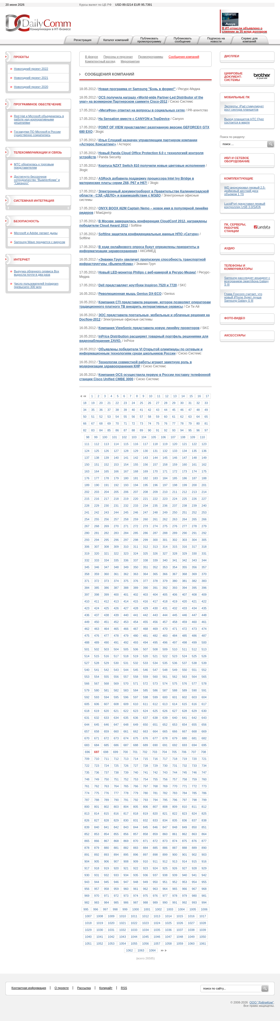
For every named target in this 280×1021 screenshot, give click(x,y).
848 (174, 827)
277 (184, 526)
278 (194, 526)
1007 (88, 916)
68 (101, 423)
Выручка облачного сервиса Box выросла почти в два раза (36, 273)
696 (87, 752)
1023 (145, 923)
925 (164, 868)
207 (135, 492)
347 (106, 567)
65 (206, 416)
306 (86, 546)
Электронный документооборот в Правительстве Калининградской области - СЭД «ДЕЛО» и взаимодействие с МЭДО (144, 193)
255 (96, 519)
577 (194, 683)
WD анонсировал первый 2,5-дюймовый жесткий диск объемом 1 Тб (245, 191)
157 (155, 464)
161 (194, 464)
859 (155, 834)
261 (155, 519)
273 (145, 526)
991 (174, 902)
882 (125, 847)
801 (96, 806)
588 (174, 690)
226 (194, 498)
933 (116, 875)
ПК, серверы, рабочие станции (235, 228)
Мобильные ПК (237, 97)
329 (184, 553)
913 (174, 861)
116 (135, 444)
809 (174, 806)
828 (106, 820)
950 (155, 882)
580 (96, 690)
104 (143, 437)
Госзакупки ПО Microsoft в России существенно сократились (37, 133)
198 (174, 485)
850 (194, 827)
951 (164, 882)
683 (86, 745)
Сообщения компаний (109, 74)
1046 (157, 936)
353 (164, 567)
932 (106, 875)
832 (145, 820)
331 (204, 553)
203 (96, 492)
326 (155, 553)
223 (164, 498)
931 (96, 875)
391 (155, 587)
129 (135, 450)
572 (145, 683)
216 (96, 498)
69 (109, 423)
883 (135, 847)
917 (86, 868)
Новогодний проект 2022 (31, 68)
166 (116, 471)
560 (155, 676)
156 (145, 464)
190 (96, 485)
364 (145, 574)
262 (164, 519)
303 (184, 539)
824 (194, 813)
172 (174, 471)
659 (106, 731)
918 (96, 868)
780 (145, 793)
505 (125, 649)
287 (155, 533)
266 (204, 519)
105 (153, 437)
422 (204, 601)
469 (155, 628)
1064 (152, 950)
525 (194, 656)
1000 (135, 909)
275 (164, 526)
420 (184, 601)
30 (181, 403)
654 (184, 724)
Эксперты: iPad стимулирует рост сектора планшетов (244, 108)
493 (135, 642)
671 (96, 738)
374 (116, 580)
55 (125, 416)
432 (174, 608)
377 (145, 580)
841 (106, 827)
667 (184, 731)
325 (145, 553)
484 (174, 635)
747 (204, 772)
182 (145, 478)
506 (135, 649)
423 (86, 608)
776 (106, 793)
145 (164, 457)
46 (181, 409)
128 (125, 450)
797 (184, 799)
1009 (111, 916)
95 (190, 430)
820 (155, 813)
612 (155, 704)
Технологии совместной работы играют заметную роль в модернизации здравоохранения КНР (135, 364)
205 (116, 492)
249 (164, 512)
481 (145, 635)
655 (194, 724)
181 (135, 478)
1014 (168, 916)
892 (96, 854)
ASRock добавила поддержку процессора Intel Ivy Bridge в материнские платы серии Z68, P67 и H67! (136, 181)
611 (145, 704)
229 (96, 505)
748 (86, 779)
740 (135, 772)
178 (106, 478)
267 (86, 526)
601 (174, 697)
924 (155, 868)
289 (174, 533)
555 (106, 676)
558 (135, 676)
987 (135, 902)
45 (173, 409)
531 (125, 663)
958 (106, 888)
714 (135, 758)
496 (164, 642)
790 (116, 799)
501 (86, 649)
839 (86, 827)
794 (155, 799)
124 (86, 450)
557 (125, 676)
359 (96, 574)
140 (116, 457)
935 (135, 875)
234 (145, 505)
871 (145, 841)
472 (184, 628)
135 (194, 450)
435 (204, 608)
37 (109, 409)
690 (155, 745)
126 (106, 450)
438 (106, 615)
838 (204, 820)
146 (174, 457)
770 (174, 786)
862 (184, 834)
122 (194, 444)
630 (204, 711)
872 (155, 841)
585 (145, 690)
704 (164, 752)
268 (96, 526)
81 (206, 423)
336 (125, 560)
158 (164, 464)
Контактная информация (28, 988)
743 (164, 772)
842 (116, 827)
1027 (191, 923)
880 (106, 847)
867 (106, 841)
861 (174, 834)
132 (164, 450)
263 (174, 519)
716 (155, 758)
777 (116, 793)
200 (194, 485)
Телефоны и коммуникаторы (238, 267)
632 (96, 717)
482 (155, 635)
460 (194, 622)
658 (96, 731)
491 (116, 642)
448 (204, 615)
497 (174, 642)
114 (116, 444)
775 (96, 793)
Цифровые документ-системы (233, 77)
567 (96, 683)
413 (116, 601)
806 (145, 806)
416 (145, 601)
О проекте (61, 988)
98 (87, 437)
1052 (99, 943)
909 (135, 861)
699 (115, 752)
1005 (192, 909)
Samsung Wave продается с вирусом (39, 242)
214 (204, 492)
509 (164, 649)
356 (194, 567)
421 (194, 601)
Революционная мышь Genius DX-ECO (130, 294)
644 (86, 724)
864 (204, 834)
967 (194, 888)
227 (204, 498)
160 (184, 464)
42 (149, 409)
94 (181, 430)
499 (194, 642)
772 (194, 786)
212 (184, 492)
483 (164, 635)
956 (86, 888)
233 (135, 505)
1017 (202, 916)
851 (204, 827)
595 (116, 697)
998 (115, 909)
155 (135, 464)
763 (106, 786)
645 (96, 724)
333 (96, 560)
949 (145, 882)
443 (155, 615)
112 (96, 444)
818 (135, 813)
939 (174, 875)
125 (96, 450)
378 (155, 580)
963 (155, 888)
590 (194, 690)
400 (116, 594)
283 (116, 533)
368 (184, 574)
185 (174, 478)
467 (135, 628)
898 (155, 854)
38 (117, 409)
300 (155, 539)
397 (86, 594)
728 (145, 765)
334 (106, 560)
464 (106, 628)
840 (96, 827)
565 (204, 676)
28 (165, 403)
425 (106, 608)
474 (204, 628)
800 (86, 806)
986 (125, 902)
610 (135, 704)
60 (165, 416)
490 (106, 642)
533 (145, 663)
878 (86, 847)
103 (134, 437)
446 (184, 615)
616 (194, 704)
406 (174, 594)
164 (96, 471)
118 (155, 444)
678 (164, 738)
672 (106, 738)
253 (204, 512)
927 (184, 868)
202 (86, 492)
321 (106, 553)
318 (204, 546)
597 (135, 697)
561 (164, 676)
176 (86, 478)
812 (204, 806)
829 (116, 820)
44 (165, 409)
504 (116, 649)
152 (106, 464)
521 (155, 656)
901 (184, 854)
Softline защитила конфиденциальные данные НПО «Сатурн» (148, 234)
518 (125, 656)
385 (96, 587)
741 (145, 772)
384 (86, 587)
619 (96, 711)
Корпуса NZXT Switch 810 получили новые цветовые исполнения (151, 166)
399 (106, 594)
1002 (158, 909)
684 (96, 745)
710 (96, 758)
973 (125, 895)
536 (174, 663)
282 (106, 533)
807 (155, 806)
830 (125, 820)
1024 (157, 923)
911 (155, 861)
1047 (168, 936)
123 (204, 444)
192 (116, 485)
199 (184, 485)
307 (96, 546)
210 (164, 492)
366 (164, 574)
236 (164, 505)
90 (149, 430)
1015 (179, 916)
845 (145, 827)
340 (164, 560)
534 (155, 663)
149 (204, 457)
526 (204, 656)
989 (155, 902)
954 (194, 882)
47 (190, 409)
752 (125, 779)
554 (96, 676)
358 (86, 574)
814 (96, 813)
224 (174, 498)
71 (125, 423)
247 (145, 512)
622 (125, 711)
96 (198, 430)
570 (125, 683)
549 (174, 669)
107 (173, 437)
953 (184, 882)
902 (194, 854)
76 (165, 423)
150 (86, 464)
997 (105, 909)
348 (116, 567)
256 (106, 519)
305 (204, 539)
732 (184, 765)
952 (174, 882)
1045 (145, 936)
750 (106, 779)
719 (184, 758)
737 (106, 772)
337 (135, 560)
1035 (157, 929)
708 (203, 752)
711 (106, 758)
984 (106, 902)
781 (155, 793)
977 (164, 895)
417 (155, 601)
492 (125, 642)
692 (174, 745)
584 (135, 690)
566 (86, 683)
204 (106, 492)
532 (135, 663)
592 (86, 697)
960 (125, 888)
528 (96, 663)
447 (194, 615)
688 (135, 745)
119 (164, 444)
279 (204, 526)
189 (86, 485)
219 (125, 498)
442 (145, 615)
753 (135, 779)
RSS (124, 988)
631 (86, 717)
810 (184, 806)
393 (174, 587)
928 (194, 868)
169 (145, 471)
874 (174, 841)
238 (184, 505)
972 (116, 895)
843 (125, 827)
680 (184, 738)
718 (174, 758)
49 (206, 409)
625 (155, 711)
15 (191, 396)
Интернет (22, 259)
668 (194, 731)
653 (174, 724)
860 (164, 834)
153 (116, 464)
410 (86, 601)
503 (106, 649)
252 (194, 512)
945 (106, 882)
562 (174, 676)
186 (184, 478)
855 (116, 834)
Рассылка (84, 988)
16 (199, 396)
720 (194, 758)
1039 (202, 929)
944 (96, 882)
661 (125, 731)
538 (194, 663)
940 (184, 875)
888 (184, 847)
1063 (141, 950)
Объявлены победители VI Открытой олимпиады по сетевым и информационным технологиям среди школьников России (141, 351)
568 (106, 683)
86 (117, 430)
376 (135, 580)
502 (96, 649)
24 (133, 403)
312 (145, 546)
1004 (181, 909)
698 (105, 752)
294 (96, 539)
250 (174, 512)
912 (164, 861)
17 (207, 396)
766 (135, 786)
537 (184, 663)
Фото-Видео (234, 318)
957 (96, 888)
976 (155, 895)
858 (145, 834)
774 (86, 793)
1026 (179, 923)
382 (194, 580)
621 (116, 711)
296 (116, 539)
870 (135, 841)
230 (106, 505)
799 (204, 799)
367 (174, 574)
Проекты (21, 57)
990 (164, 902)
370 (204, 574)
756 (164, 779)
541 (96, 669)
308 (106, 546)
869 (125, 841)
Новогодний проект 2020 (31, 86)
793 (145, 799)
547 (155, 669)
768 (155, 786)
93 (173, 430)
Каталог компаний (116, 40)
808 (164, 806)
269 (106, 526)
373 (106, 580)
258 (125, 519)
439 (116, 615)
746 (194, 772)
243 (106, 512)
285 (135, 533)
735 (86, 772)
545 (135, 669)
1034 (145, 929)
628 (184, 711)
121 (184, 444)
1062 (129, 950)
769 (164, 786)
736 (96, 772)
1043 (122, 936)
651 (155, 724)
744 (174, 772)
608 (116, 704)
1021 (122, 923)
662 (135, 731)
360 (106, 574)
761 (86, 786)
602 (184, 697)
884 (145, 847)
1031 (111, 929)
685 (106, 745)
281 (96, 533)
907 (116, 861)
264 (184, 519)
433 (184, 608)
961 (135, 888)
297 (125, 539)
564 (194, 676)
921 (125, 868)
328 (174, 553)
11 (158, 396)
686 (116, 745)
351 (145, 567)
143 (145, 457)
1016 (191, 916)
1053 (111, 943)
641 (184, 717)
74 (149, 423)
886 (164, 847)
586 (155, 690)
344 (204, 560)
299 (145, 539)
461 (204, 622)
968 (204, 888)
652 (164, 724)
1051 (88, 943)
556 (116, 676)
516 (106, 656)
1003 (170, 909)
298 (135, 539)
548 (164, 669)
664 (155, 731)
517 (116, 656)
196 (155, 485)
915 (194, 861)
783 (174, 793)
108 (182, 437)
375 (125, 580)
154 (125, 464)
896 (135, 854)
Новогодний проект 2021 (31, 77)
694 (194, 745)
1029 (88, 929)
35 (93, 409)
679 (174, 738)
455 (145, 622)
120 (174, 444)
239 (194, 505)
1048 (179, 936)
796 (174, 799)
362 (125, 574)
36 (101, 409)
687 (125, 745)
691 (164, 745)
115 (125, 444)
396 (204, 587)
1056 (145, 943)
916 (204, 861)
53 (109, 416)
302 (174, 539)
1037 (179, 929)
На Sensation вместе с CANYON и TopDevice (134, 119)
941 (194, 875)
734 (204, 765)
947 (125, 882)
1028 (202, 923)
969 (86, 895)
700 (125, 752)
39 (125, 409)
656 (204, 724)
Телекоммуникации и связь (38, 152)
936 (145, 875)
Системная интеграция (34, 200)
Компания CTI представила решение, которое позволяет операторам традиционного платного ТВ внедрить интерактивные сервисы (145, 304)
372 (96, 580)
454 (135, 622)
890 (204, 847)
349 (125, 567)
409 (204, 594)
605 (86, 704)
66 (84, 423)
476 (96, 635)
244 (116, 512)
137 (86, 457)
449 (86, 622)
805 (135, 806)
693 (184, 745)
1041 (99, 936)
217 (106, 498)
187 (194, 478)
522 (164, 656)
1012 (145, 916)
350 (135, 567)
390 (145, 587)
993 (194, 902)
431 (164, 608)
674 (125, 738)
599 (155, 697)
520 (145, 656)
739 (125, 772)
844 (135, 827)
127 (116, 450)
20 (101, 403)
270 (116, 526)
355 (184, 567)
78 (181, 423)
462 (86, 628)
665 (164, 731)
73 (141, 423)
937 (155, 875)
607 (106, 704)
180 (125, 478)
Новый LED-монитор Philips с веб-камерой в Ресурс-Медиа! (147, 272)
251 (184, 512)
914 (184, 861)
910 (145, 861)
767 (145, 786)
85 (109, 430)
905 (96, 861)
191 (106, 485)
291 (194, 533)
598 (145, 697)
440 (125, 615)
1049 (191, 936)
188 (204, 478)
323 (125, 553)
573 (155, 683)
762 (96, 786)
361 (116, 574)
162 (204, 464)
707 (193, 752)
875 (184, 841)
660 (116, 731)
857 (135, 834)
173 (184, 471)
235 (155, 505)
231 (116, 505)
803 (116, 806)
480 (135, 635)
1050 (202, 936)
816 (116, 813)
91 (157, 430)
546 (145, 669)
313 (155, 546)
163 (86, 471)
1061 (202, 943)
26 (149, 403)
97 (206, 430)
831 (135, 820)
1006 (204, 909)
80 (198, 423)
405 (164, 594)
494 (145, 642)
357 (204, 567)
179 (116, 478)
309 (116, 546)
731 (174, 765)
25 (141, 403)
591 (204, 690)
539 (204, 663)
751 (116, 779)
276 (174, 526)
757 (174, 779)
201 (204, 485)
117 (145, 444)
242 (96, 512)
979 (184, 895)
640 (174, 717)
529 (106, 663)
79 (190, 423)
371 (86, 580)
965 (174, 888)
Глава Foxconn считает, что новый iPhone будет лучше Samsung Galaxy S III (243, 297)
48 (198, 409)
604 (204, 697)
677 (155, 738)
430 (155, 608)
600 (164, 697)
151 (96, 464)
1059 (179, 943)
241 (86, 512)
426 (116, 608)
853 (96, 834)
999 (124, 909)
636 (135, 717)
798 (194, 799)
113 (106, 444)
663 (145, 731)
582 (116, 690)
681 (194, 738)
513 (204, 649)
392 (164, 587)
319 (86, 553)
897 (145, 854)
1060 (191, 943)
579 (86, 690)
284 (125, 533)
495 (155, 642)
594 (106, 697)
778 (125, 793)
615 (184, 704)
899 (164, 854)
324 (135, 553)
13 (175, 396)
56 (133, 416)
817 (125, 813)
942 (204, 875)
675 (135, 738)
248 (155, 512)
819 (145, 813)
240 (204, 505)
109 (192, 437)
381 (184, 580)
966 (184, 888)
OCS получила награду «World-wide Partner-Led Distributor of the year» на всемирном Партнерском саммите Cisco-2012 (141, 100)
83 (93, 430)
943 (86, 882)
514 (86, 656)
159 (174, 464)
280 (86, 533)
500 (204, 642)
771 (184, 786)
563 (184, 676)
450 (96, 622)
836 (184, 820)
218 (116, 498)
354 (174, 567)
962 (145, 888)
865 (86, 841)
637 (145, 717)
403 (145, 594)
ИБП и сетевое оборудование (237, 159)
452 (116, 622)
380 (174, 580)
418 (164, 601)
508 (155, 649)
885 (155, 847)
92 (165, 430)
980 (194, 895)
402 (135, 594)
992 (184, 902)
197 (164, 485)
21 (109, 403)
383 (204, 580)
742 (155, 772)
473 (194, 628)
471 (174, 628)
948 (135, 882)
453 (125, 622)
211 (174, 492)
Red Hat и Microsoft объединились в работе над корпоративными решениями (39, 119)
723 (96, 765)
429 (145, 608)
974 (135, 895)
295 (106, 539)
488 (86, 642)
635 (125, 717)
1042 (111, 936)
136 (204, 450)
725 (116, 765)
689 (145, 745)
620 (106, 711)
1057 (157, 943)
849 (184, 827)
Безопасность (26, 221)
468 (145, 628)
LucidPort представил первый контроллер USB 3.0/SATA (244, 205)
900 (174, 854)
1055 (134, 943)
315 (174, 546)
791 (125, 799)
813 (86, 813)
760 (204, 779)
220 (135, 498)
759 (194, 779)
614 (174, 704)
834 (164, 820)
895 (125, 854)
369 (194, 574)
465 (116, 628)
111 (86, 444)
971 (106, 895)
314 (164, 546)
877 (204, 841)
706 (184, 752)
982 (86, 902)
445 (174, 615)
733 (194, 765)
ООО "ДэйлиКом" (262, 1002)
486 (194, 635)
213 (194, 492)
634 (116, 717)
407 (184, 594)
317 (194, 546)
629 (194, 711)
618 (86, 711)
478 (116, 635)
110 (202, 437)
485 (184, 635)
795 (164, 799)
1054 (122, 943)
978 (174, 895)
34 (84, 409)
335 (116, 560)
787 (86, 799)
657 (86, 731)
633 (106, 717)
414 (125, 601)
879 (96, 847)
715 (145, 758)
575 (174, 683)
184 (164, 478)
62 (181, 416)
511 (184, 649)
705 (174, 752)
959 (116, 888)
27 (157, 403)
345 (86, 567)
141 (125, 457)
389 (135, 587)
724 (106, 765)
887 (174, 847)
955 (204, 882)
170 (155, 471)
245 (125, 512)
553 (86, 676)
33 (206, 403)
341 (174, 560)
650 (145, 724)
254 (86, 519)
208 (145, 492)
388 (125, 587)
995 (85, 909)
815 (106, 813)
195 (145, 485)
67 (93, 423)
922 (135, 868)
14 (183, 396)
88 (133, 430)
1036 (168, 929)
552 (204, 669)
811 (194, 806)
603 (194, 697)
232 (125, 505)
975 (145, 895)
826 (86, 820)
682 (204, 738)
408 (194, 594)
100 (104, 437)
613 (164, 704)
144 (155, 457)
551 (194, 669)
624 (145, 711)
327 (164, 553)
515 (96, 656)
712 (116, 758)
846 (155, 827)
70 (117, 423)
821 (164, 813)
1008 (99, 916)
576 (184, 683)
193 (125, 485)
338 (145, 560)
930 (86, 875)
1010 (122, 916)
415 (135, 601)
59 (157, 416)
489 (96, 642)
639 (164, 717)
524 (184, 656)
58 (149, 416)
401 (125, 594)
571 (135, 683)
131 (155, 450)
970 (96, 895)
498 (184, 642)
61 (173, 416)
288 (164, 533)
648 (125, 724)
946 (116, 882)
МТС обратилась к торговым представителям (34, 166)
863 (194, 834)
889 (194, 847)
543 (116, 669)
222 (155, 498)
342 (184, 560)
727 (135, 765)
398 (96, 594)
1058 (168, 943)
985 (116, 902)
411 (96, 601)
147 (184, 457)
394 (184, 587)
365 (155, 574)
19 (93, 403)
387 (116, 587)
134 (184, 450)
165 (106, 471)
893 (106, 854)
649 (135, 724)
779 (135, 793)
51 (93, 416)
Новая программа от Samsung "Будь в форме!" (137, 89)
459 (184, 622)
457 (164, 622)
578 (204, 683)
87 (125, 430)
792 (135, 799)
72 (133, 423)
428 (135, 608)
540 (86, 669)
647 (116, 724)
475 (86, 635)
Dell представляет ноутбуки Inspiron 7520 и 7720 (137, 285)
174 (194, 471)
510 (174, 649)
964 (164, 888)
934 (125, 875)
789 (106, 799)
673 (116, 738)
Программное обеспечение (38, 104)
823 (184, 813)
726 (125, 765)
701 (135, 752)
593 (96, 697)
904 (86, 861)
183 (155, 478)
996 (95, 909)
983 (96, 902)
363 (135, 574)
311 (135, 546)
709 (86, 758)
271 (125, 526)
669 (204, 731)
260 (145, 519)
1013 (157, 916)
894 (116, 854)
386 (106, 587)
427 (125, 608)
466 (125, 628)
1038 (191, 929)
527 (86, 663)
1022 (134, 923)
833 (155, 820)
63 (190, 416)
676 (145, 738)
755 (155, 779)
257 (116, 519)
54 (117, 416)
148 (194, 457)
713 (125, 758)
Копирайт (105, 988)
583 (125, 690)
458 (174, 622)
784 (184, 793)
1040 (88, 936)
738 (116, 772)
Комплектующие (238, 178)
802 (106, 806)
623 (135, 711)
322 (116, 553)
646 (106, 724)
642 (194, 717)
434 (194, 608)
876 (194, 841)
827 (96, 820)
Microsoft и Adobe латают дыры (36, 233)
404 (155, 594)
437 (96, 615)
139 (106, 457)
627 (174, 711)
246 (135, 512)
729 (155, 765)
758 (184, 779)
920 (116, 868)
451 (106, 622)
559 (145, 676)
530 (116, 663)
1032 (122, 929)
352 (155, 567)
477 (106, 635)
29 (173, 403)
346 (96, 567)
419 (174, 601)
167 (125, 471)
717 (164, 758)
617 (204, 704)
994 (204, 902)
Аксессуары (235, 335)
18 (84, 403)
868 (116, 841)
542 (106, 669)
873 (164, 841)
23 (125, 403)
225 (184, 498)
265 (194, 519)
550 (184, 669)
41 (141, 409)
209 (155, 492)
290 (184, 533)
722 (86, 765)
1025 (168, 923)
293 (86, 539)
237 (174, 505)
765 (125, 786)
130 (145, 450)
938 (164, 875)
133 (174, 450)
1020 (111, 923)
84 (101, 430)
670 (86, 738)
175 (204, 471)
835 (174, 820)
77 (173, 423)
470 (164, 628)
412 (106, 601)
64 (198, 416)
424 (96, 608)
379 (164, 580)
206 (125, 492)
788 (96, 799)
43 (157, 409)
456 (155, 622)
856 (125, 834)
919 (106, 868)
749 (96, 779)
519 (135, 656)
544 (125, 669)
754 (145, 779)
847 (164, 827)
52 (101, 416)
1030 (99, 929)
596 (125, 697)
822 (174, 813)
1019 (99, 923)
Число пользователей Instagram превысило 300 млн (36, 285)
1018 (88, 923)
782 (164, 793)
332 (86, 560)
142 (135, 457)
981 (204, 895)
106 (163, 437)
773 (204, 786)
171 (164, 471)
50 (84, 416)
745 (184, 772)
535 (164, 663)
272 (135, 526)
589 (184, 690)
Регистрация (82, 40)
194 (135, 485)
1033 (134, 929)
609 (125, 704)
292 (204, 533)
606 (96, 704)
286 (145, 533)
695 (204, 745)
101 (114, 437)
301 (164, 539)
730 (164, 765)
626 (164, 711)
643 (204, 717)
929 (204, 868)
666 (174, 731)
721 (204, 758)
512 (194, 649)
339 (155, 560)
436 (86, 615)
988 (145, 902)
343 (194, 560)
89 (141, 430)
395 (194, 587)
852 (86, 834)
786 (204, 793)
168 (135, 471)
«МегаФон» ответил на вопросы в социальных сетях (141, 110)
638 (155, 717)
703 (154, 752)
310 (125, 546)
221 (145, 498)
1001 (147, 909)
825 (204, 813)
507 (145, 649)
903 (204, 854)
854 (106, 834)
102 (124, 437)
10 (150, 396)
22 (117, 403)
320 (96, 553)
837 (194, 820)
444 (164, 615)
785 (194, 793)
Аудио (229, 248)
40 (133, 409)
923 (145, 868)
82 (84, 430)
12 (166, 396)
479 (125, 635)
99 (95, 437)
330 (194, 553)
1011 (134, 916)
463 (96, 628)
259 (135, 519)
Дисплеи (231, 56)
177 (96, 478)
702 (144, 752)
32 (198, 403)
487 (204, 635)
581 (106, 690)
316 (184, 546)
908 (125, 861)
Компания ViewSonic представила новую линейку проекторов (149, 328)
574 (164, 683)
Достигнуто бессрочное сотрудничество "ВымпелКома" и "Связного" (37, 180)
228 (86, 505)
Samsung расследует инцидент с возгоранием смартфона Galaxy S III (247, 281)
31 (190, 403)
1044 (134, 936)
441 (135, 615)
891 (86, 854)
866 (96, 841)
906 (106, 861)
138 (96, 457)
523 (174, 656)
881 (116, 847)
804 (125, 806)
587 (164, 690)
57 (141, 416)
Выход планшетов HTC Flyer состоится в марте (244, 120)
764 (116, 786)
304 (194, 539)
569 (116, 683)
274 (155, 526)
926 (174, 868)
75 (157, 423)
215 (86, 498)
